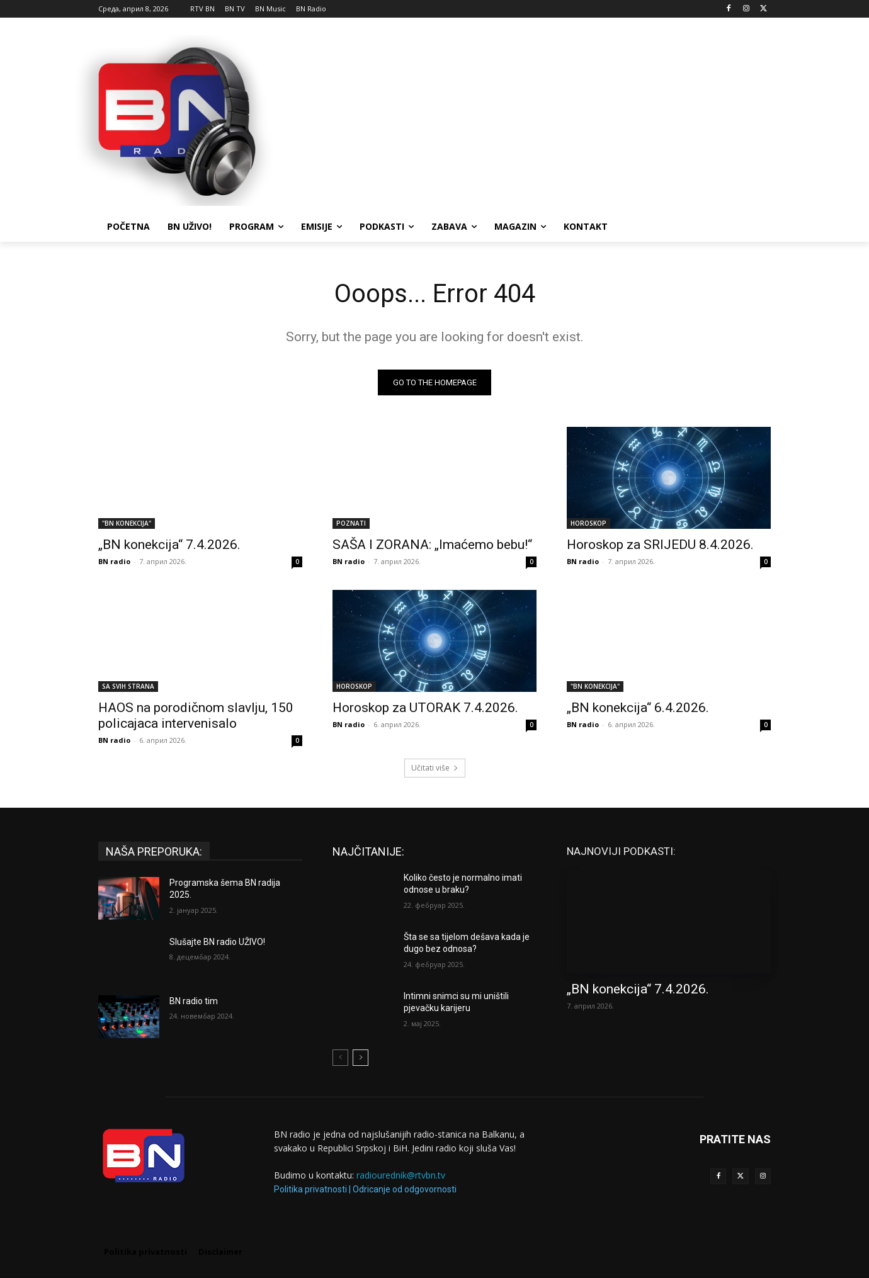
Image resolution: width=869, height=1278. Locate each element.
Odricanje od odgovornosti (405, 1189)
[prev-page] (340, 1057)
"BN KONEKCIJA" (126, 523)
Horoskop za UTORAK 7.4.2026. (425, 707)
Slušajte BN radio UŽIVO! (217, 942)
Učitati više (434, 767)
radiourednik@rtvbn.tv (400, 1176)
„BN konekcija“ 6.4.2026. (638, 707)
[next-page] (360, 1057)
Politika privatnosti (310, 1189)
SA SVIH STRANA (128, 686)
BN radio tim (193, 1001)
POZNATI (351, 523)
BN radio (114, 561)
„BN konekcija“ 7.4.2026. (169, 544)
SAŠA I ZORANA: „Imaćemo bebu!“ (432, 544)
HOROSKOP (588, 523)
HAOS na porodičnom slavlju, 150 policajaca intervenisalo (195, 715)
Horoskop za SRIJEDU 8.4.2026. (660, 544)
